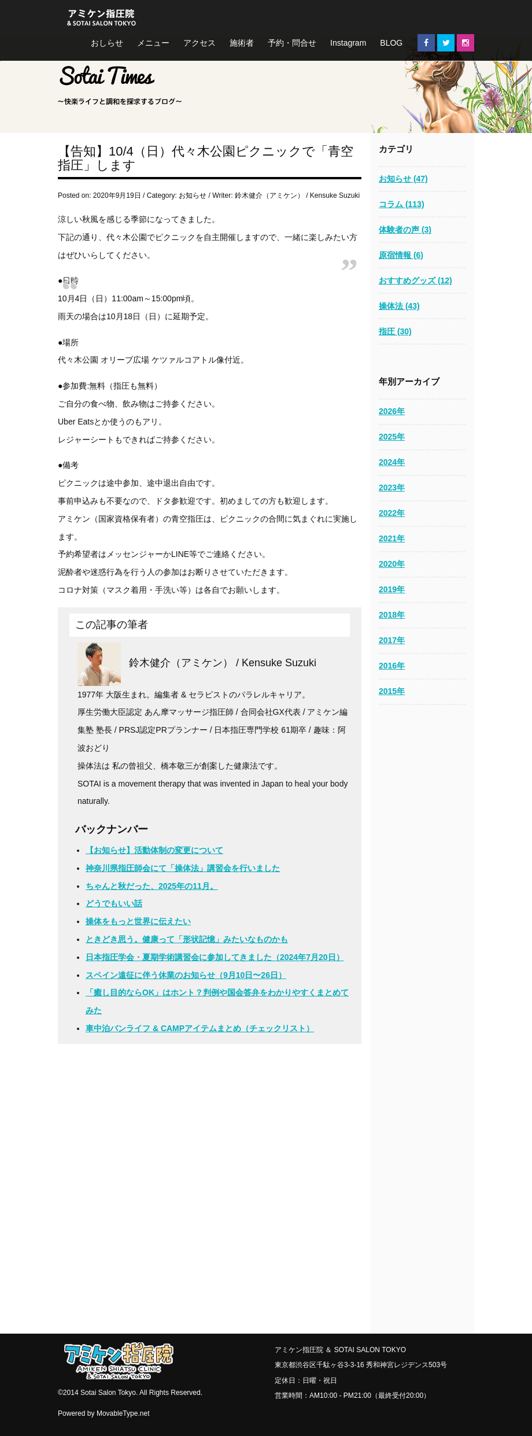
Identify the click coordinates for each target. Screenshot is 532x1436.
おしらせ (107, 42)
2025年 (392, 436)
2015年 (392, 691)
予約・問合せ (292, 42)
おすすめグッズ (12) (415, 280)
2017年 (392, 640)
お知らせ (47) (403, 178)
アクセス (199, 42)
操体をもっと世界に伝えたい (138, 921)
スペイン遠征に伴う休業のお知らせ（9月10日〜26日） (186, 975)
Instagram (348, 42)
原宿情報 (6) (401, 255)
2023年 (392, 487)
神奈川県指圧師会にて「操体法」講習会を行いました (183, 868)
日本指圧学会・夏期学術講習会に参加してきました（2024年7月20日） (215, 957)
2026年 (392, 411)
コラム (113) (401, 204)
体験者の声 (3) (405, 229)
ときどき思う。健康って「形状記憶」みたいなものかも (187, 939)
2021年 (392, 538)
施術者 (242, 42)
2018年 (392, 614)
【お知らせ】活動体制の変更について (154, 850)
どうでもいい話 (114, 903)
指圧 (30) (395, 331)
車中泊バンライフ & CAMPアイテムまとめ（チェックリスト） (200, 1028)
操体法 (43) (399, 306)
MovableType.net (123, 1413)
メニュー (153, 42)
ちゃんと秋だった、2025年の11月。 (152, 886)
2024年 (392, 462)
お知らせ (192, 195)
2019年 (392, 589)
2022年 (392, 513)
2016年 (392, 665)
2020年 (392, 564)
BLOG (391, 42)
